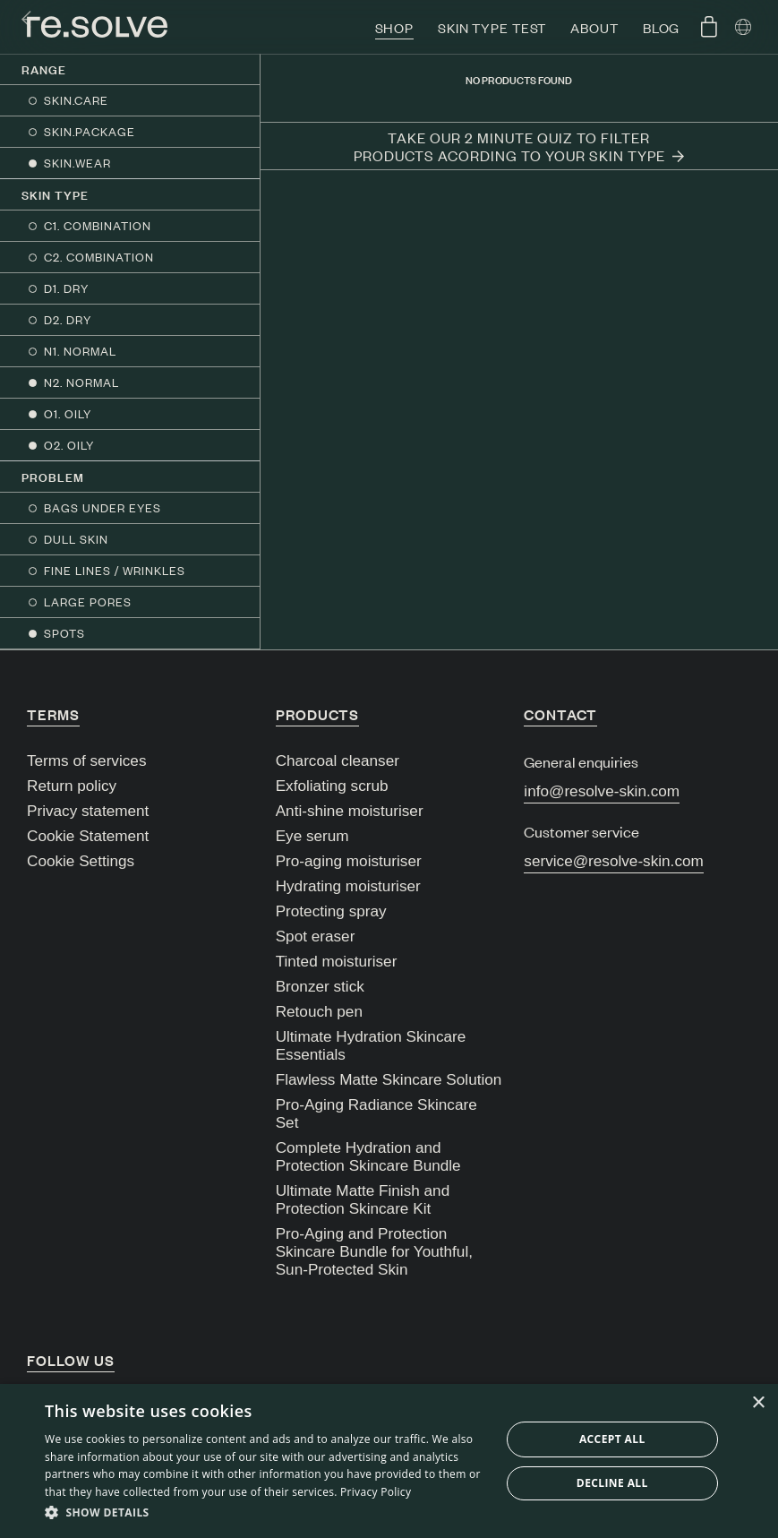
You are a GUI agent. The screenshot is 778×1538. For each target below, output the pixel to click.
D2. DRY (67, 319)
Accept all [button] (612, 1439)
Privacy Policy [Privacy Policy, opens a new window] (375, 1491)
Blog (661, 27)
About (594, 27)
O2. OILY (69, 444)
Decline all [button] (612, 1483)
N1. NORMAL (80, 350)
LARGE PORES (88, 601)
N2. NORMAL (81, 382)
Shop (395, 27)
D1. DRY (66, 287)
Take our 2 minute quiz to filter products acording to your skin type (519, 146)
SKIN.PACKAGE (89, 131)
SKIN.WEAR (77, 162)
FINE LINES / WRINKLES (114, 570)
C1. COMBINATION (97, 225)
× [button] (758, 1403)
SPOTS (64, 632)
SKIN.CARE (76, 99)
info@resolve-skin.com (602, 791)
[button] (265, 1513)
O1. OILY (67, 413)
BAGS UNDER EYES (102, 507)
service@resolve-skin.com (613, 861)
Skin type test (492, 27)
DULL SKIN (76, 538)
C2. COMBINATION (99, 256)
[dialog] (389, 1461)
